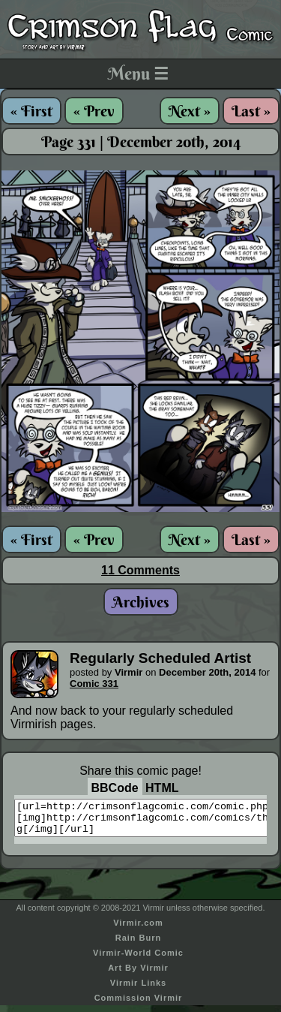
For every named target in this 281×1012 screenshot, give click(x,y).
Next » (190, 110)
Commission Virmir (138, 1004)
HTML (161, 788)
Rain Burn (138, 944)
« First (31, 110)
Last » (251, 110)
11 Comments (140, 570)
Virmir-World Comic (138, 959)
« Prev (94, 110)
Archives (140, 601)
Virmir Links (138, 989)
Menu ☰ (138, 73)
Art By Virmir (138, 974)
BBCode (115, 788)
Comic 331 (94, 683)
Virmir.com (138, 929)
